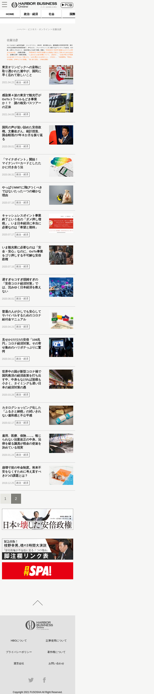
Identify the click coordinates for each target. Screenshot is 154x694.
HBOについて (19, 640)
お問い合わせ (56, 663)
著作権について (56, 651)
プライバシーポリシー (19, 651)
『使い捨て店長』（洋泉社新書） (38, 59)
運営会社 (19, 663)
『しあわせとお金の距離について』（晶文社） (42, 54)
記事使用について (56, 640)
